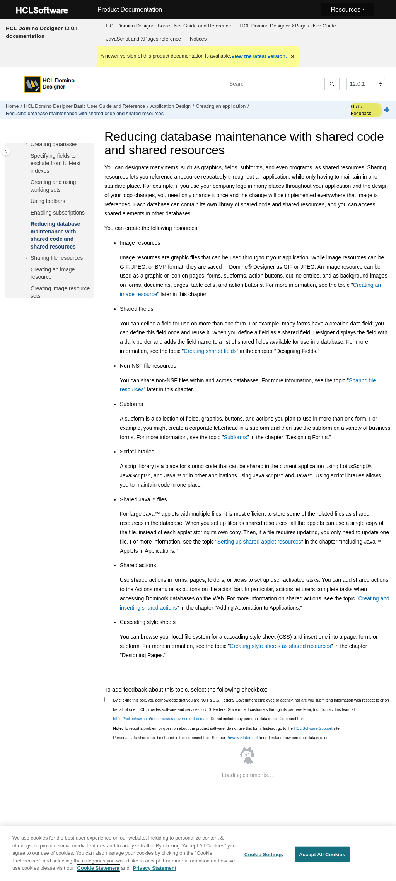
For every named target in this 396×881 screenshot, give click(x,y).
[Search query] (282, 84)
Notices (198, 39)
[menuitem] (169, 25)
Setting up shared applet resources (259, 541)
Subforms (235, 437)
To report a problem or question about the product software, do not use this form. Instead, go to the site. (227, 728)
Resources (345, 9)
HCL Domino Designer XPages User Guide (288, 26)
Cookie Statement (98, 872)
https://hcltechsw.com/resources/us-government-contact (161, 719)
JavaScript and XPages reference (143, 39)
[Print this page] (387, 110)
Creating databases (54, 144)
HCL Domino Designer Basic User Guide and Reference (168, 26)
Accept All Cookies (322, 858)
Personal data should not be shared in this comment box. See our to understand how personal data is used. (221, 738)
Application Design (170, 106)
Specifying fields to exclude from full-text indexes (55, 163)
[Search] (332, 84)
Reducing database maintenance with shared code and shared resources (85, 113)
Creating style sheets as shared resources (280, 646)
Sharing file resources (57, 258)
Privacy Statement (242, 738)
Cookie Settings (263, 858)
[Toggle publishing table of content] (6, 151)
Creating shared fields (210, 351)
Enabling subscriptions (58, 213)
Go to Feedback (361, 110)
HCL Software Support (313, 728)
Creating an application (221, 106)
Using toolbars (48, 201)
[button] (27, 144)
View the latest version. (259, 56)
